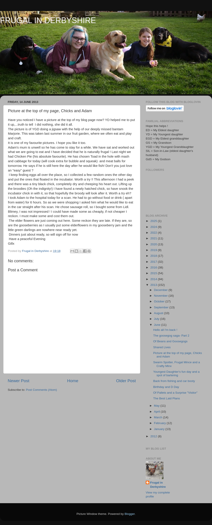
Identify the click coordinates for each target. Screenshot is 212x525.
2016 (154, 267)
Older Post (126, 380)
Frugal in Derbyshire (158, 484)
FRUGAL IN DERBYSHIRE (48, 20)
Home (72, 380)
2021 (154, 238)
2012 (154, 436)
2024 (154, 227)
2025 (154, 221)
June (157, 324)
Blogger (130, 514)
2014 (154, 279)
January (159, 429)
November (161, 295)
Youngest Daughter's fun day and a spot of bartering (176, 373)
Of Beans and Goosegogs (170, 341)
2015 (154, 273)
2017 (154, 261)
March (158, 417)
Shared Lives (162, 347)
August (159, 313)
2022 (154, 232)
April (157, 411)
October (159, 301)
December (161, 290)
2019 (154, 250)
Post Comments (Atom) (41, 389)
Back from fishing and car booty (174, 381)
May (157, 405)
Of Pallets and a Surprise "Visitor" (175, 392)
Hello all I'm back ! (165, 329)
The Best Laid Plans (166, 398)
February (160, 423)
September (161, 307)
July (157, 318)
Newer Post (18, 380)
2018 (154, 255)
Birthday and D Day (166, 387)
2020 (154, 244)
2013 (154, 285)
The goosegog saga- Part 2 (171, 335)
